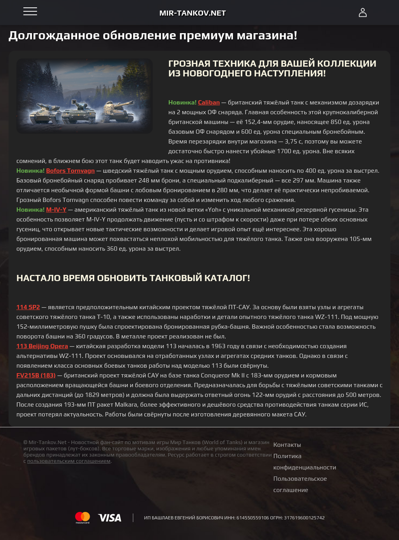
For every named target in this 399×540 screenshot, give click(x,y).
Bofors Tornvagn (70, 170)
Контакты (287, 444)
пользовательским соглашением (69, 461)
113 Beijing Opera (42, 346)
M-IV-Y (56, 209)
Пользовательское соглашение (300, 484)
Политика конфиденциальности (305, 461)
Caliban (209, 102)
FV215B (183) (36, 375)
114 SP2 (28, 307)
